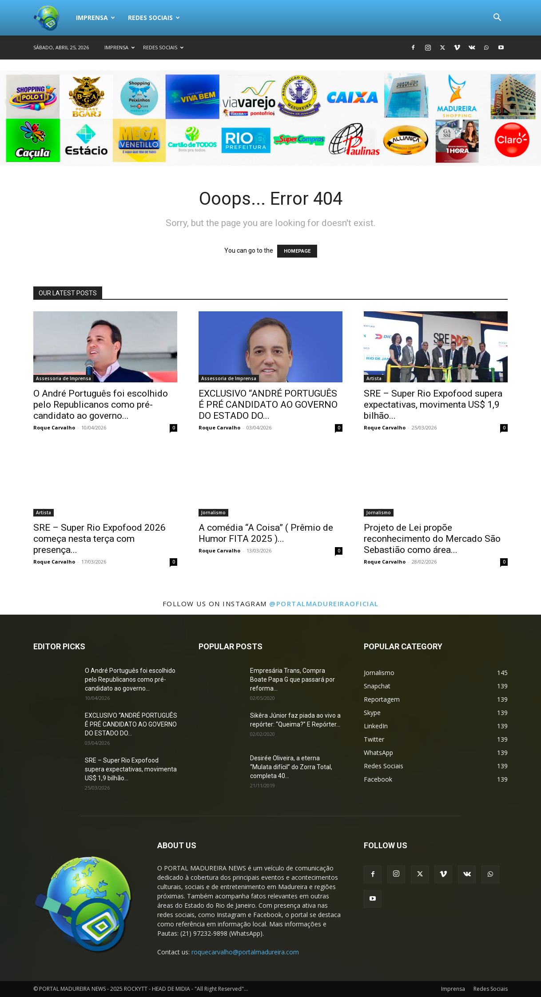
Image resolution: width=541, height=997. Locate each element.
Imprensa (95, 17)
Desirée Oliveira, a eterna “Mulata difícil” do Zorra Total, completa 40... (291, 767)
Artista (374, 378)
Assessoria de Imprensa (63, 378)
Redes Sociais (154, 17)
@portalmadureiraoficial (324, 603)
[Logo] (51, 18)
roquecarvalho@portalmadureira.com (245, 952)
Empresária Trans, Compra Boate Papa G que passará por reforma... (292, 679)
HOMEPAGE (297, 251)
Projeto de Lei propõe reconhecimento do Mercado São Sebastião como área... (432, 538)
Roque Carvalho (54, 427)
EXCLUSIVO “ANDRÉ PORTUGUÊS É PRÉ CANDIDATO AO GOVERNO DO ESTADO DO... (268, 404)
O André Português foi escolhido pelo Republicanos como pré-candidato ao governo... (100, 404)
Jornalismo (213, 512)
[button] (497, 18)
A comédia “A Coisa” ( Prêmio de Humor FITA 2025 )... (266, 533)
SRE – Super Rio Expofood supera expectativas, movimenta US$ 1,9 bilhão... (433, 404)
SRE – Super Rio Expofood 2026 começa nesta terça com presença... (99, 538)
